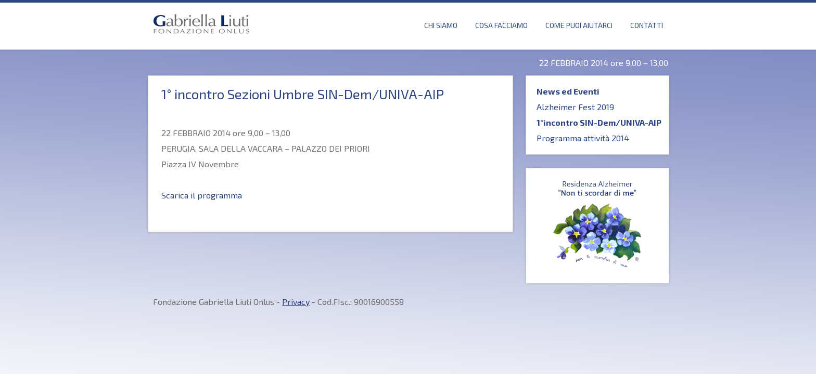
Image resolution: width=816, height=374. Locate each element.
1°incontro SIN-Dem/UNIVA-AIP (599, 122)
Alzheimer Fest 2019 (575, 107)
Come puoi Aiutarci (579, 25)
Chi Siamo (440, 25)
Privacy (296, 301)
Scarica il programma (201, 195)
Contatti (646, 25)
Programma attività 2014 (583, 138)
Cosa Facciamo (501, 25)
